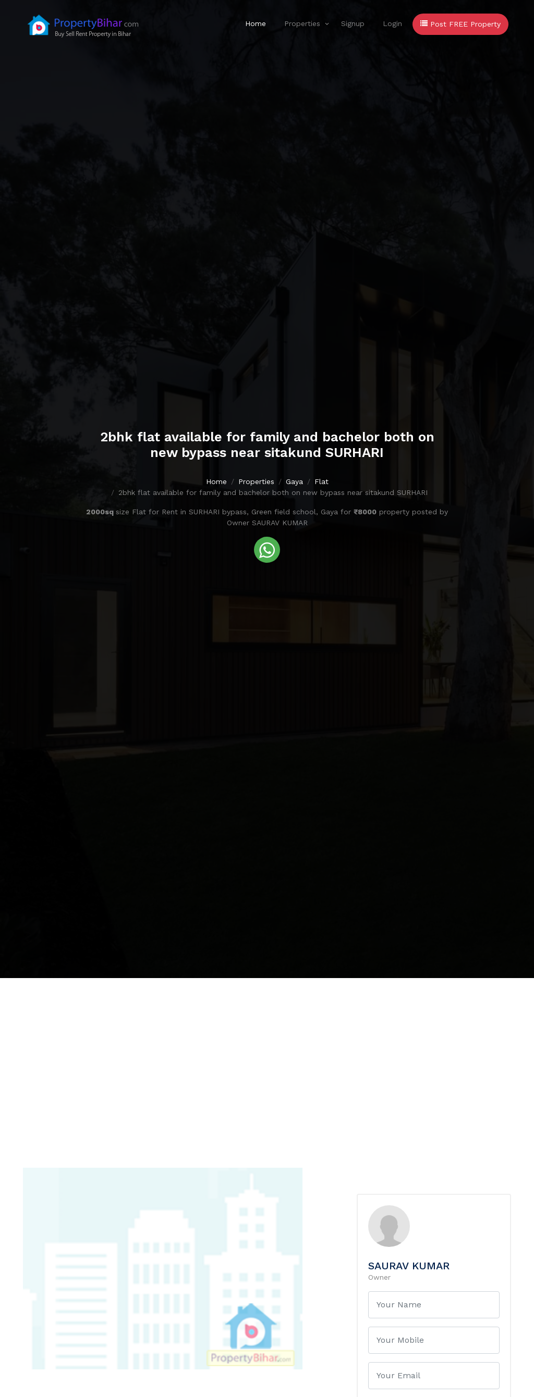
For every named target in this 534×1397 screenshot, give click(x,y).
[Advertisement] (267, 1056)
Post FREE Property (460, 24)
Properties (302, 23)
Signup (353, 23)
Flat (321, 481)
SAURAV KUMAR (409, 1265)
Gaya (294, 481)
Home (255, 23)
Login (392, 23)
